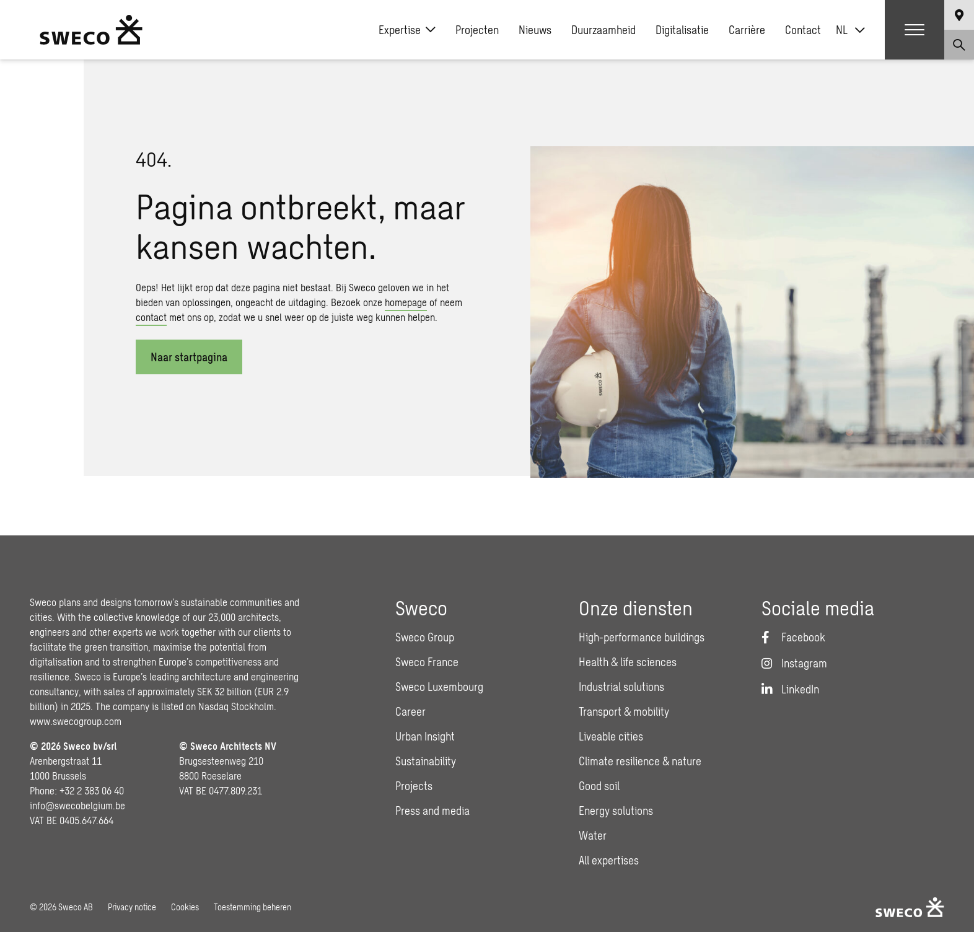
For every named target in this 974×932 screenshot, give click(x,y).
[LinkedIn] (790, 689)
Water (593, 835)
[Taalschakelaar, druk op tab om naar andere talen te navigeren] (850, 29)
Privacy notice (132, 907)
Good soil (599, 786)
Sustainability (425, 761)
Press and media (432, 810)
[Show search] (959, 44)
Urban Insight (425, 736)
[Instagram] (794, 663)
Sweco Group (424, 637)
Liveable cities (611, 736)
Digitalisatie (682, 30)
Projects (413, 786)
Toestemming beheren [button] (252, 907)
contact (151, 317)
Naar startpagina (189, 357)
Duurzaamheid (603, 30)
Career (410, 711)
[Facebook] (793, 637)
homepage (406, 302)
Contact (803, 30)
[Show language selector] (959, 15)
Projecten (477, 30)
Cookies (185, 907)
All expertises (609, 860)
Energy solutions (616, 810)
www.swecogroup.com (75, 721)
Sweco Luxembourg (439, 686)
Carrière (747, 30)
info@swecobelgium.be (77, 805)
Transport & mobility (624, 711)
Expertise (407, 29)
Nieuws (535, 30)
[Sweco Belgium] (91, 30)
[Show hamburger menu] (914, 29)
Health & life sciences (628, 662)
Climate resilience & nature (640, 761)
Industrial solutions (621, 686)
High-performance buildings (641, 637)
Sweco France (426, 662)
